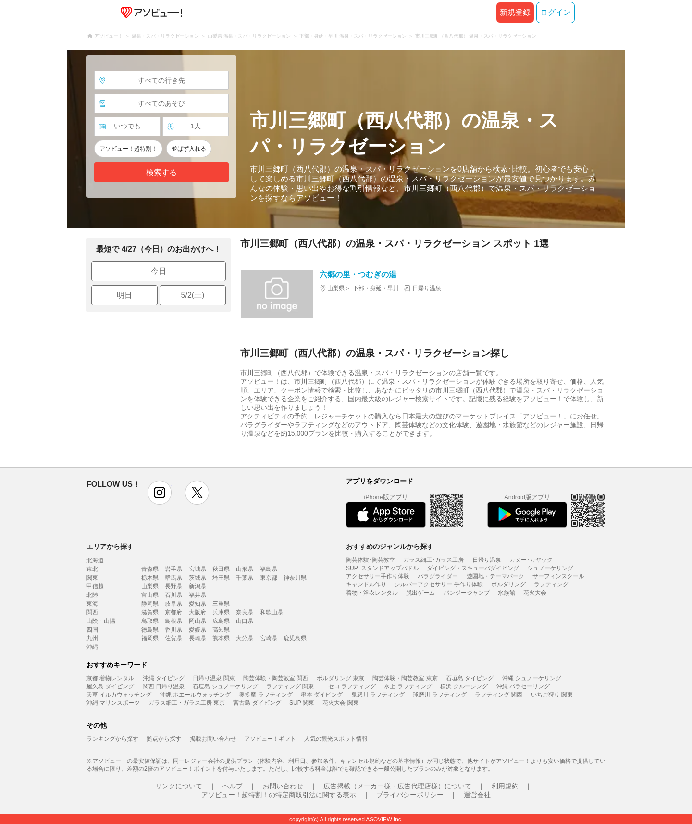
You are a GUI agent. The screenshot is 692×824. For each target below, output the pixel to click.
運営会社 (477, 795)
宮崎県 (268, 638)
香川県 (173, 629)
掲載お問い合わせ (213, 738)
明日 (124, 295)
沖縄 (92, 647)
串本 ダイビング (322, 694)
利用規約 (505, 786)
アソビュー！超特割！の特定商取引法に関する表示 (278, 795)
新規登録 (515, 12)
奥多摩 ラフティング (265, 694)
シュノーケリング (550, 568)
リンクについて (178, 786)
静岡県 (150, 603)
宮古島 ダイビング (257, 702)
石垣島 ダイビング (470, 678)
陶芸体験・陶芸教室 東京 (404, 678)
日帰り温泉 (486, 560)
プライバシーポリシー (410, 795)
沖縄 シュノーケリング (531, 678)
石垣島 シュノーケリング (225, 686)
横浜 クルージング (464, 686)
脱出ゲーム (420, 592)
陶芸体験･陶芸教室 (370, 560)
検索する (161, 172)
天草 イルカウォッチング (118, 694)
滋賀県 (150, 612)
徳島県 (150, 629)
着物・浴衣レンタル (372, 592)
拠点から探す (164, 738)
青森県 (150, 569)
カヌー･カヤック (531, 560)
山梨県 (150, 586)
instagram (160, 493)
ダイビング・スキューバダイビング (473, 568)
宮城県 (197, 569)
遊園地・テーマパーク (495, 576)
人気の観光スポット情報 (336, 738)
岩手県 (173, 569)
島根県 (173, 621)
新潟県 (197, 586)
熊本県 (221, 638)
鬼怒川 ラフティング (378, 694)
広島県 (221, 621)
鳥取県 (150, 621)
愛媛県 (197, 629)
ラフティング (551, 584)
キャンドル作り (366, 584)
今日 (158, 271)
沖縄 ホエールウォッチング (195, 694)
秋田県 (221, 569)
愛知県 (197, 603)
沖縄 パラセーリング (523, 686)
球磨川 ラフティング (439, 694)
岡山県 (197, 621)
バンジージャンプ (467, 592)
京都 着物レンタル (110, 678)
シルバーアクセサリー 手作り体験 (438, 584)
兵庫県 (221, 612)
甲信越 (95, 586)
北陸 (92, 595)
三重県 (221, 603)
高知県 (221, 629)
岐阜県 (173, 603)
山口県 (244, 621)
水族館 (506, 592)
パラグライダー (438, 576)
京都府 (173, 612)
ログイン (555, 12)
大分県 (244, 638)
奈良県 (244, 612)
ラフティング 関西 (498, 694)
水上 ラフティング (408, 686)
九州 (92, 638)
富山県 (150, 595)
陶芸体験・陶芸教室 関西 (275, 678)
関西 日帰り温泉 (164, 686)
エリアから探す (110, 546)
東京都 (268, 577)
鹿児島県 (295, 638)
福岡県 (150, 638)
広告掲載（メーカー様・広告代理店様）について (397, 786)
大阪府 (197, 612)
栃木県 (150, 577)
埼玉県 (221, 577)
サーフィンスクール (558, 576)
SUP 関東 (301, 702)
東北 (92, 569)
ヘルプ (232, 786)
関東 (92, 577)
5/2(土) (193, 295)
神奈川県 (295, 577)
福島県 (268, 569)
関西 (92, 612)
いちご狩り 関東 (552, 694)
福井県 (197, 595)
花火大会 (534, 592)
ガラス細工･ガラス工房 (433, 560)
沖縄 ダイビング (164, 678)
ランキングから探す (112, 738)
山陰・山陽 (100, 621)
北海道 (95, 560)
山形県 (244, 569)
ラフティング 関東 (290, 686)
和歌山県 (271, 612)
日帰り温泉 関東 (214, 678)
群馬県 (173, 577)
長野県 (173, 586)
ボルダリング (508, 584)
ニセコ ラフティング (349, 686)
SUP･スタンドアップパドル (382, 568)
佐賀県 (173, 638)
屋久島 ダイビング (110, 686)
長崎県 (197, 638)
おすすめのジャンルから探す (389, 546)
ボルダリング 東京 (340, 678)
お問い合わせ (283, 786)
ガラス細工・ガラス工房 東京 (186, 702)
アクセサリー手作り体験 (377, 576)
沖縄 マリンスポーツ (113, 702)
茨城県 (197, 577)
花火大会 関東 (340, 702)
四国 (92, 629)
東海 (92, 603)
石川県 (173, 595)
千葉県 (244, 577)
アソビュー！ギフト (270, 738)
